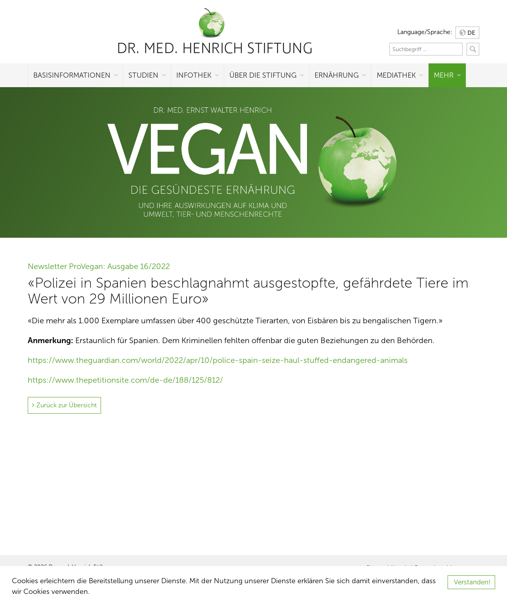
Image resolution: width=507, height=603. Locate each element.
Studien (143, 75)
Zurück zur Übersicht (66, 405)
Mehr (444, 75)
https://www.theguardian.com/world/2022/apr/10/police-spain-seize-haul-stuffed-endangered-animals (218, 360)
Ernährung (336, 75)
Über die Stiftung (263, 75)
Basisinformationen (72, 75)
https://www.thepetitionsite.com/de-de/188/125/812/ (125, 380)
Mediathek (396, 75)
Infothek (194, 75)
